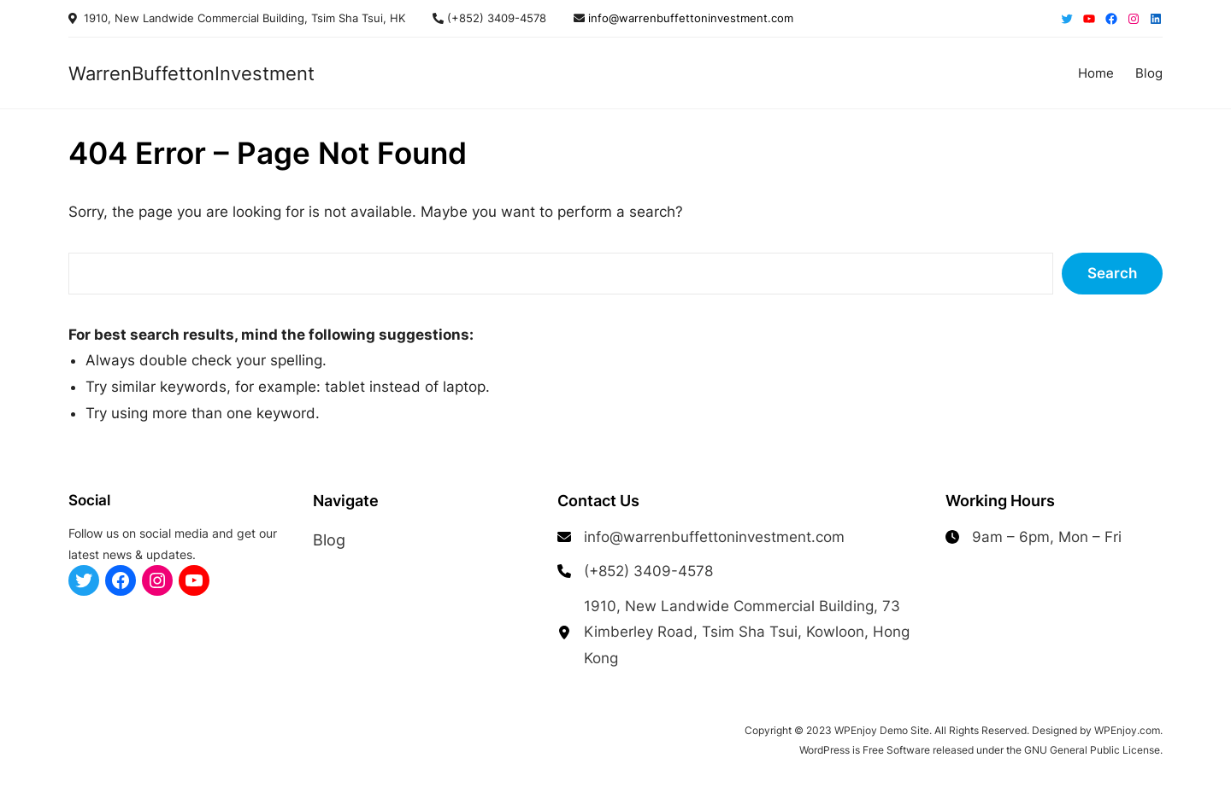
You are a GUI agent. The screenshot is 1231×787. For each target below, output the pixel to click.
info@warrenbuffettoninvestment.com (689, 18)
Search (1112, 273)
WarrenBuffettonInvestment (191, 73)
